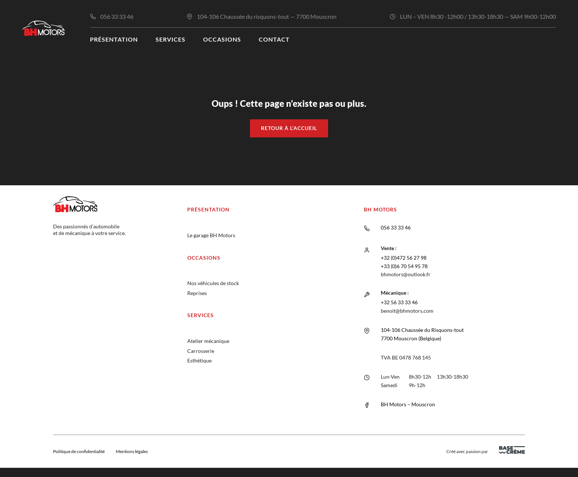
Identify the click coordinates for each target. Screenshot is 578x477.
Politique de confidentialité (79, 451)
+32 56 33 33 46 (399, 302)
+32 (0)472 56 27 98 (403, 258)
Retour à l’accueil (289, 128)
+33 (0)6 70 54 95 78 (404, 266)
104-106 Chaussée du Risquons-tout (422, 330)
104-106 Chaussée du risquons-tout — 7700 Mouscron (267, 16)
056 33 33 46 (116, 16)
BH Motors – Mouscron (408, 404)
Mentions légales (132, 451)
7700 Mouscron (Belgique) (411, 338)
